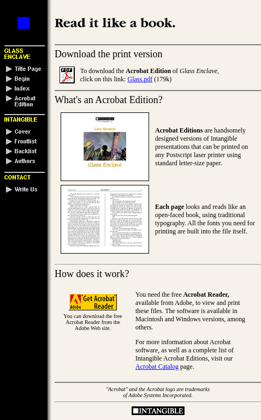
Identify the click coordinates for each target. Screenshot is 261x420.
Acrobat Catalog (157, 366)
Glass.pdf (139, 79)
